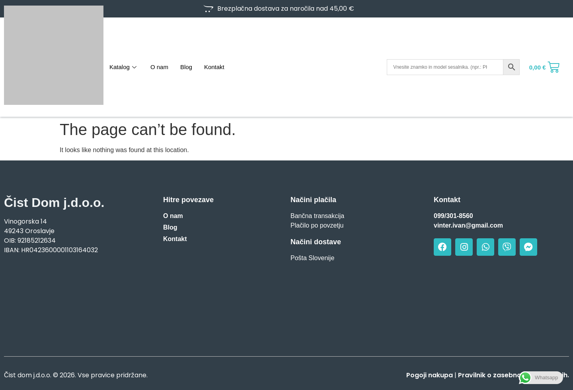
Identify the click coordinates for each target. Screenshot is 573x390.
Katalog (123, 67)
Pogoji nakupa (429, 375)
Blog (186, 67)
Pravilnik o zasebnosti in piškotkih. (513, 375)
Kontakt (214, 67)
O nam (159, 67)
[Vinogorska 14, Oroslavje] (71, 302)
